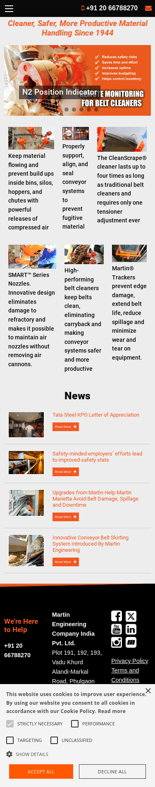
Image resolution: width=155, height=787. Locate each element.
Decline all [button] (112, 771)
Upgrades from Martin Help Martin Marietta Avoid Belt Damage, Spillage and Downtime (95, 498)
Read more (112, 711)
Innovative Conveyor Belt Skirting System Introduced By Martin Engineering (90, 543)
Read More (63, 427)
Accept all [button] (41, 771)
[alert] (77, 735)
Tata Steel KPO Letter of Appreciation (95, 415)
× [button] (148, 691)
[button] (77, 754)
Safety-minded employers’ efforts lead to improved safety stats (97, 457)
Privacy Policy (129, 661)
